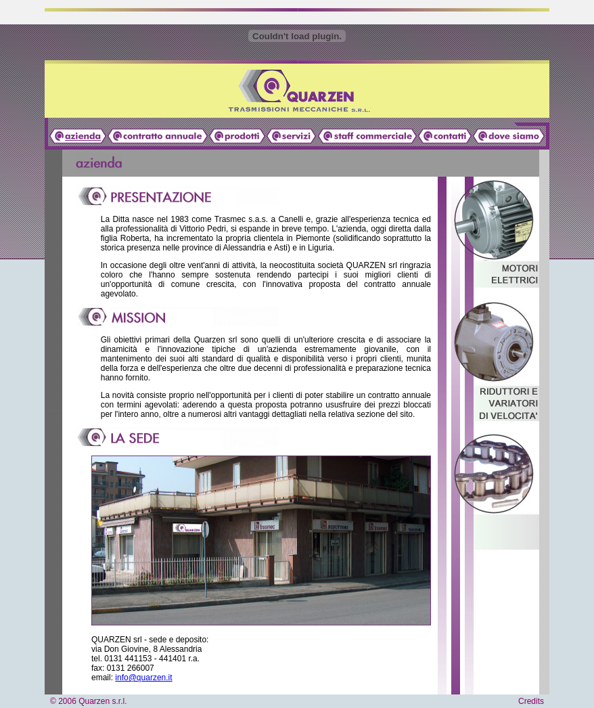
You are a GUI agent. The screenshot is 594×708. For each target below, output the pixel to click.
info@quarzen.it (143, 677)
